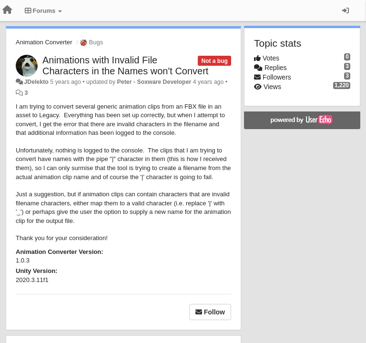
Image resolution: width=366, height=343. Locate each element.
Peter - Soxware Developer (154, 82)
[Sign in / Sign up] (345, 10)
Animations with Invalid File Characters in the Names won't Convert (125, 65)
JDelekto (36, 82)
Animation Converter (44, 42)
